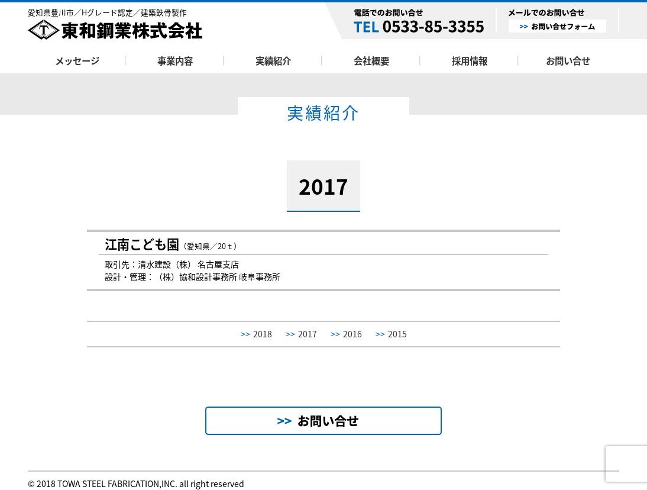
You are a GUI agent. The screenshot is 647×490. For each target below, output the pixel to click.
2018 (256, 334)
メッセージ (77, 60)
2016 (346, 334)
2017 (301, 334)
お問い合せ (568, 60)
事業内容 (175, 60)
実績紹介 (273, 60)
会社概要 (371, 60)
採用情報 (469, 60)
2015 (391, 334)
